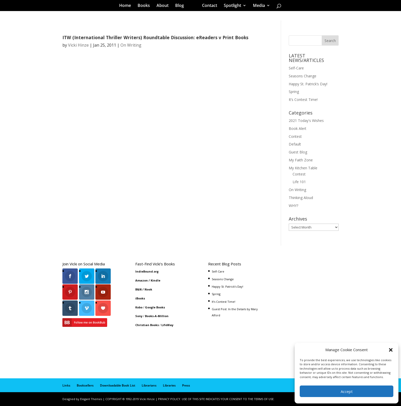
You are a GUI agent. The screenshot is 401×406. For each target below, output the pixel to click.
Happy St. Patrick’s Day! (308, 83)
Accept (347, 391)
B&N (138, 289)
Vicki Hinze (78, 45)
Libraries (169, 385)
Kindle (155, 280)
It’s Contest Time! (303, 99)
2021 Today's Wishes (306, 120)
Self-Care (296, 68)
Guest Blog (298, 152)
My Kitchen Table (303, 167)
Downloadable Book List (117, 385)
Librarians (149, 385)
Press (186, 385)
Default (295, 144)
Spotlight (230, 6)
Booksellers (85, 385)
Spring (294, 91)
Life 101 (299, 181)
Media (257, 6)
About (164, 6)
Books (145, 6)
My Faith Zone (301, 160)
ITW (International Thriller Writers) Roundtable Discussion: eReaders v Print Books (155, 37)
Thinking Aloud (301, 197)
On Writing (130, 45)
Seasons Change (302, 76)
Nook (148, 289)
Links (66, 385)
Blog (181, 6)
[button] (390, 349)
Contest (295, 136)
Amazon (141, 280)
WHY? (293, 205)
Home (127, 6)
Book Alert (297, 128)
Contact (207, 6)
